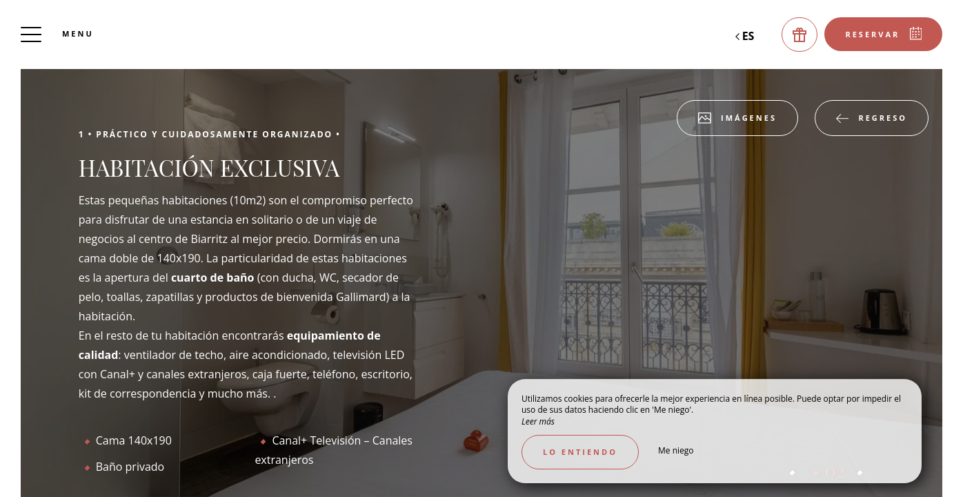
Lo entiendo (580, 452)
